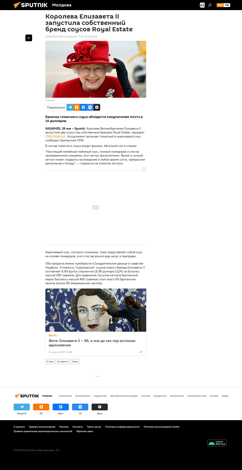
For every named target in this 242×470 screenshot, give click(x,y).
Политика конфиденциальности (122, 426)
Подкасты (160, 395)
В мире (50, 361)
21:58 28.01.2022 (54, 36)
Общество (100, 395)
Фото (53, 335)
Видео (226, 395)
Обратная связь (84, 431)
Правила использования (42, 426)
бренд (75, 361)
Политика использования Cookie (161, 426)
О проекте (19, 426)
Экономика (82, 395)
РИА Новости (55, 136)
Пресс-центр (94, 426)
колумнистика (197, 395)
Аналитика (177, 395)
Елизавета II (62, 361)
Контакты (78, 426)
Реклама (64, 426)
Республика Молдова (124, 395)
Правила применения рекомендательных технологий (43, 431)
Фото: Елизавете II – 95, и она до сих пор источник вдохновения (92, 342)
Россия (145, 395)
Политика (65, 395)
